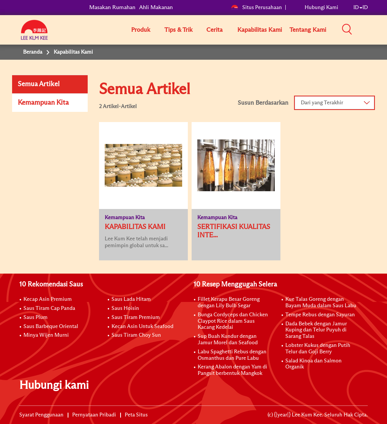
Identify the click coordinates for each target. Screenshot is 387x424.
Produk (140, 30)
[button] (370, 29)
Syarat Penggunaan (41, 415)
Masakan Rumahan (112, 7)
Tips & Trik (178, 30)
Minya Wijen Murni (46, 335)
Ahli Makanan (156, 7)
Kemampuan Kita (43, 102)
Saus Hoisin (125, 308)
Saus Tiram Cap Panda (49, 308)
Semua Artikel (39, 84)
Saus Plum (35, 317)
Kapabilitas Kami (259, 30)
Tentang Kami (307, 30)
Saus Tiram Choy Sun (136, 335)
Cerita (214, 30)
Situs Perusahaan (256, 7)
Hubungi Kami (321, 7)
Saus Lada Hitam (131, 299)
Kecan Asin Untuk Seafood (142, 326)
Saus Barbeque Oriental (50, 326)
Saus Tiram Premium (135, 317)
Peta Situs (136, 415)
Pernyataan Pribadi (94, 415)
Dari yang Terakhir (322, 102)
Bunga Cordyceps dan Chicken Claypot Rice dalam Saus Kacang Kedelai (233, 321)
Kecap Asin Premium (47, 299)
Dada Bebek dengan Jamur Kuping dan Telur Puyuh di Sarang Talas (316, 330)
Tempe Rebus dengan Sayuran (320, 314)
